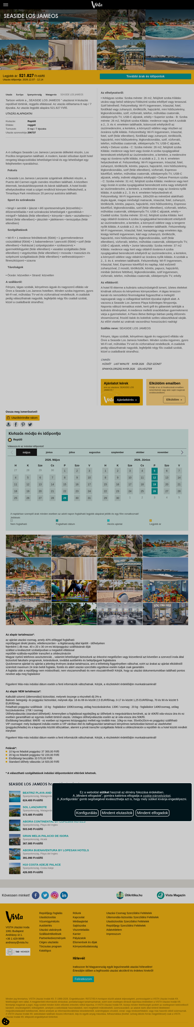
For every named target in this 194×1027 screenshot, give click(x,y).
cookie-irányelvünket (157, 795)
